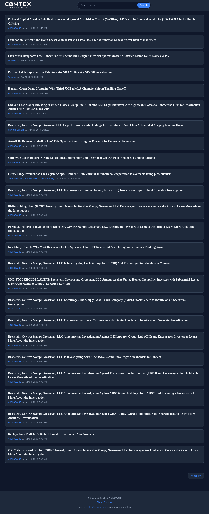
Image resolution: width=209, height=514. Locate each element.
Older (196, 475)
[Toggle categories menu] (200, 5)
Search (144, 5)
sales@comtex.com (97, 507)
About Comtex (104, 502)
